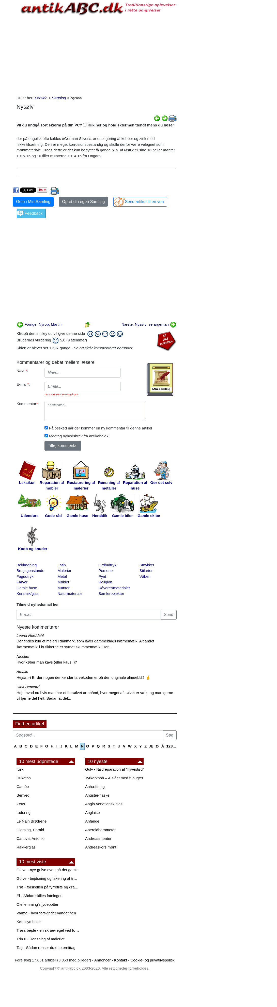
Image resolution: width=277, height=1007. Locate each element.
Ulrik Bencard (28, 687)
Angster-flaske (97, 795)
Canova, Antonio (30, 838)
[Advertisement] (97, 54)
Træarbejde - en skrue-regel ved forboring (48, 930)
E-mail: (23, 384)
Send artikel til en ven (144, 201)
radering (23, 812)
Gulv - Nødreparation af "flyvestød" (114, 769)
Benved (23, 795)
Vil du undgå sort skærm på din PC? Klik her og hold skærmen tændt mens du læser (95, 125)
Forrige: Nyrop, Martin (39, 324)
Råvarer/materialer (114, 588)
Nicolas (23, 656)
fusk (20, 769)
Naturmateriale (69, 593)
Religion (105, 582)
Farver (22, 582)
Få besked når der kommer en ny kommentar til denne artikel (100, 428)
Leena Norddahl (30, 635)
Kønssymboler (29, 921)
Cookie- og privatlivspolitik (152, 960)
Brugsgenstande (30, 570)
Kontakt (120, 960)
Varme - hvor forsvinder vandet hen (46, 913)
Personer (106, 570)
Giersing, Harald (30, 830)
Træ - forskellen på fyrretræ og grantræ (48, 887)
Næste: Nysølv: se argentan (148, 324)
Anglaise (92, 812)
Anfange (92, 821)
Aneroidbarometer (100, 830)
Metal (62, 576)
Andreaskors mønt (100, 847)
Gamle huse (27, 588)
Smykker (147, 565)
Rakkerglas (26, 847)
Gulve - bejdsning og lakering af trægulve (48, 878)
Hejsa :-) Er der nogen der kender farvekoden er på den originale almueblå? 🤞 (83, 677)
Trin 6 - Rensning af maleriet (41, 939)
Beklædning (27, 565)
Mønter (63, 588)
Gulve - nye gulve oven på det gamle (48, 870)
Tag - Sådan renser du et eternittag (46, 947)
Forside (41, 98)
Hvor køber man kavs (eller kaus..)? (47, 662)
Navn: (22, 370)
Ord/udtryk (107, 565)
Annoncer (102, 960)
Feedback (33, 213)
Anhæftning (95, 786)
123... (171, 746)
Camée (23, 786)
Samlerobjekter (111, 593)
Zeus (21, 804)
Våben (145, 576)
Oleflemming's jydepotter (37, 904)
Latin (61, 565)
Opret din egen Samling (83, 201)
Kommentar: (28, 403)
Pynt (102, 576)
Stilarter (146, 570)
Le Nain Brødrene (32, 821)
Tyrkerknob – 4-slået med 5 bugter (114, 778)
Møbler (63, 582)
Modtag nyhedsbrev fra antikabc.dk (78, 436)
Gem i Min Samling (33, 201)
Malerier (64, 570)
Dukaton (24, 778)
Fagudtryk (25, 576)
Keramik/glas (28, 593)
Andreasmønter (98, 838)
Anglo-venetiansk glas (103, 804)
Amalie (22, 671)
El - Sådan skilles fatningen (40, 896)
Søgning (59, 98)
